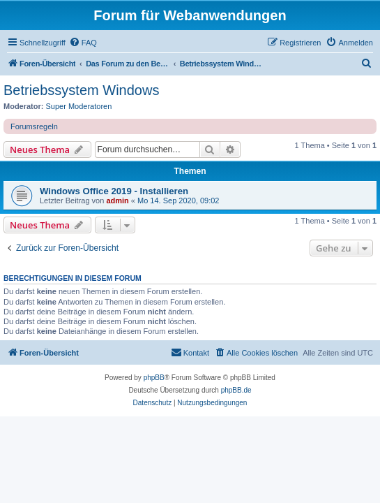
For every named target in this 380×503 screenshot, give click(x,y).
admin (117, 200)
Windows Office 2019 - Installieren (114, 191)
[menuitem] (83, 42)
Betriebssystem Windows (81, 90)
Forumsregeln (34, 126)
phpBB (154, 377)
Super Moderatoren (79, 106)
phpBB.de (236, 390)
